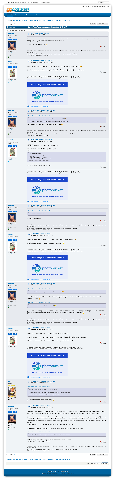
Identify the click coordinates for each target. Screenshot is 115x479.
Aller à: (89, 463)
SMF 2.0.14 (50, 471)
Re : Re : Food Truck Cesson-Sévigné (42, 110)
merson (11, 34)
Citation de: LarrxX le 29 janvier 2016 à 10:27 (39, 210)
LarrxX (10, 61)
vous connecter (92, 6)
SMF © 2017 (57, 471)
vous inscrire (105, 6)
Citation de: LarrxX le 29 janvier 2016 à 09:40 (39, 115)
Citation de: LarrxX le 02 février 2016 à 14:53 (39, 386)
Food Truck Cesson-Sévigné (39, 33)
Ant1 (10, 381)
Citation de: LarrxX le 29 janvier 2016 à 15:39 (39, 289)
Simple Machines (65, 471)
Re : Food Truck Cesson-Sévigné (41, 60)
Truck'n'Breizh (54, 39)
